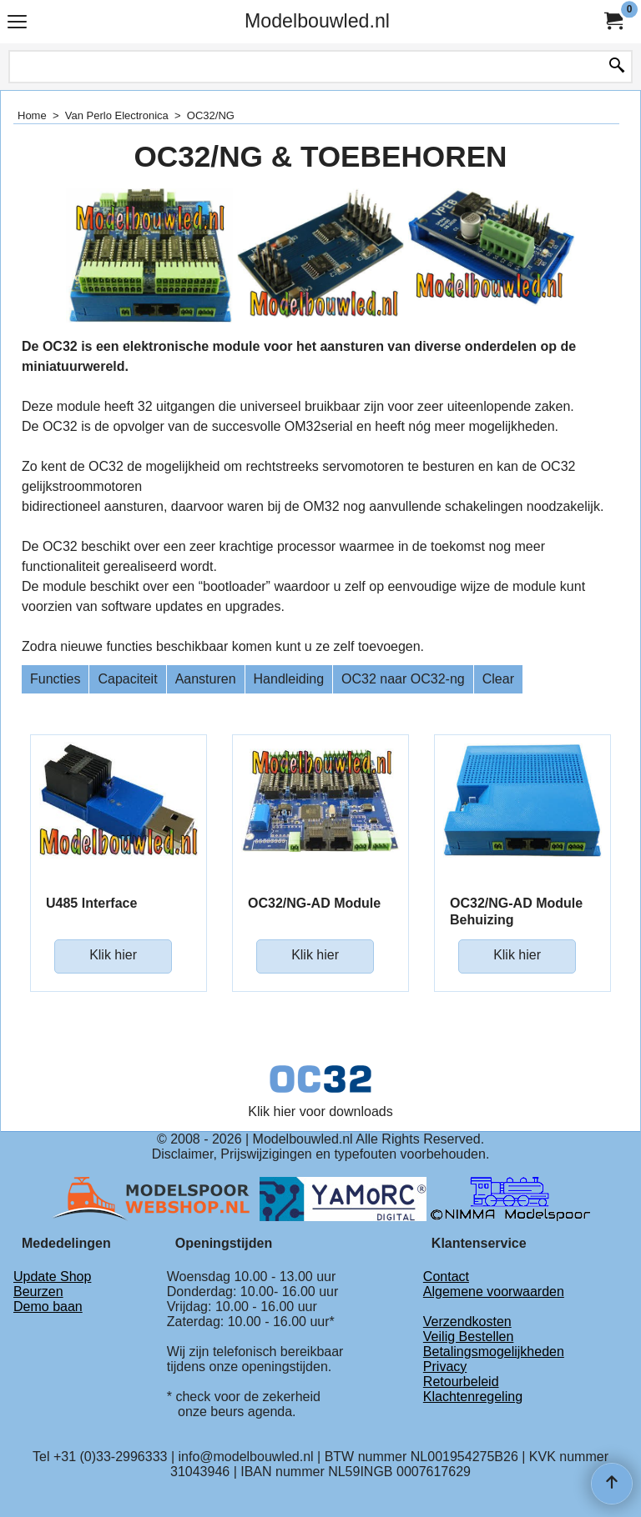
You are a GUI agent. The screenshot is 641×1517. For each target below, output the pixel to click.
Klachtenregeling (472, 1396)
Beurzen (38, 1291)
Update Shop (52, 1276)
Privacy (445, 1366)
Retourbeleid (461, 1381)
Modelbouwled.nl (317, 21)
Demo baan (48, 1306)
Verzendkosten (467, 1321)
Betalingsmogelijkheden (493, 1351)
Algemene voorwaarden (493, 1291)
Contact (446, 1276)
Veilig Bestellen (468, 1336)
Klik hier (113, 955)
